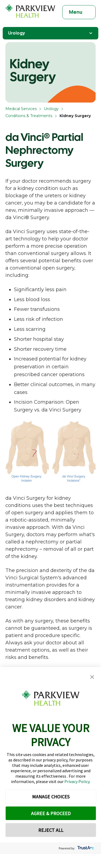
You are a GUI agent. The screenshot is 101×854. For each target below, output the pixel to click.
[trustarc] (85, 848)
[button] (92, 677)
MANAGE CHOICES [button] (50, 797)
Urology (51, 108)
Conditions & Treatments (28, 115)
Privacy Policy (76, 781)
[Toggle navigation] (79, 12)
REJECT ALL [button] (50, 830)
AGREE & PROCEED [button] (51, 813)
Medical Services (21, 108)
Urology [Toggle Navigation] (50, 33)
